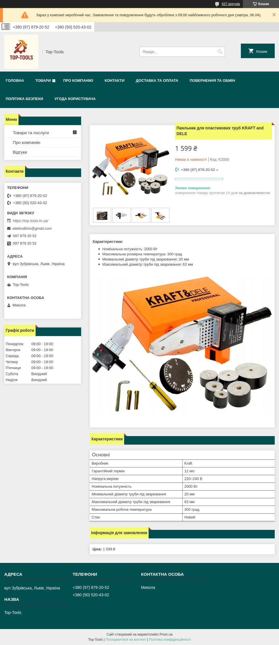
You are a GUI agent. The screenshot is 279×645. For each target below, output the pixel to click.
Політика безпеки (24, 99)
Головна (15, 80)
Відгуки (20, 152)
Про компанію (78, 80)
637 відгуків (231, 4)
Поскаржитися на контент (126, 640)
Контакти (114, 80)
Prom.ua (166, 634)
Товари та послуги (31, 132)
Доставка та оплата (157, 80)
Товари (43, 80)
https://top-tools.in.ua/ (30, 221)
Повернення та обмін (212, 80)
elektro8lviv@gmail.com (32, 228)
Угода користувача (75, 99)
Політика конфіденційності (170, 640)
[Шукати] (220, 52)
